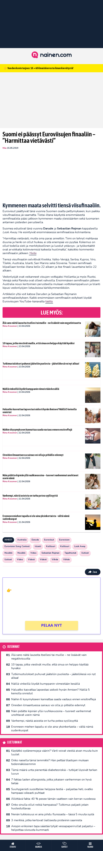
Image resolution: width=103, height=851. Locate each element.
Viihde (55, 559)
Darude (35, 539)
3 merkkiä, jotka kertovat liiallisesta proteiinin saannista (46, 820)
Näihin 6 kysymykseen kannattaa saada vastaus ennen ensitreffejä (37, 429)
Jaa (92, 572)
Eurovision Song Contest (17, 546)
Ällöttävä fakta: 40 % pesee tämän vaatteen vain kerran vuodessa (53, 799)
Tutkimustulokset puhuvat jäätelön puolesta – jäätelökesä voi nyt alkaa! (41, 363)
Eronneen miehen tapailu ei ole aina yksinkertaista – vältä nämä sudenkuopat (36, 517)
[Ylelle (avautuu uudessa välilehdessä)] (32, 253)
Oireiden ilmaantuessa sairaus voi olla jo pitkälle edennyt (33, 455)
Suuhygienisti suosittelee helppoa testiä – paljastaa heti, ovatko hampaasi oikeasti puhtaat (52, 791)
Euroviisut (49, 539)
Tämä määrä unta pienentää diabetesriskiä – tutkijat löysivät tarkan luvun (54, 772)
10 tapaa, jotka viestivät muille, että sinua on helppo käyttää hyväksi (38, 343)
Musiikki (8, 553)
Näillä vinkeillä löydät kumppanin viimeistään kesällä (31, 388)
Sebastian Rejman (50, 553)
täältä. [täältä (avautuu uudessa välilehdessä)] (49, 301)
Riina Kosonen (10, 326)
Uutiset (85, 553)
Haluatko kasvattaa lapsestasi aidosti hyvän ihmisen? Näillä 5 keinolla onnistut (40, 411)
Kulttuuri (50, 546)
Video (33, 553)
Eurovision (64, 539)
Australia (21, 539)
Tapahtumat (70, 553)
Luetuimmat (14, 742)
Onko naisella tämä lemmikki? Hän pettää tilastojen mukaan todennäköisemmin (50, 762)
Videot (31, 559)
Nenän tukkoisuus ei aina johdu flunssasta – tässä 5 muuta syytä (52, 814)
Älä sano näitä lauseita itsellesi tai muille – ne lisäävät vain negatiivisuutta (42, 322)
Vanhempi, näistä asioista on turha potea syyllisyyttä (30, 495)
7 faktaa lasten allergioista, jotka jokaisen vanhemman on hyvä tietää (51, 781)
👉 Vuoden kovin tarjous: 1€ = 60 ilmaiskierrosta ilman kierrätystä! (38, 68)
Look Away (79, 546)
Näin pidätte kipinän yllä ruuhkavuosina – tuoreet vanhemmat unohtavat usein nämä (40, 477)
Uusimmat (13, 647)
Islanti (38, 546)
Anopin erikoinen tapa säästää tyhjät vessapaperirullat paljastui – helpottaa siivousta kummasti (53, 828)
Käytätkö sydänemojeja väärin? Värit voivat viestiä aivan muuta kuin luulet (54, 752)
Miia (4, 148)
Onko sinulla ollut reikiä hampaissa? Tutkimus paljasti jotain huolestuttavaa (49, 806)
